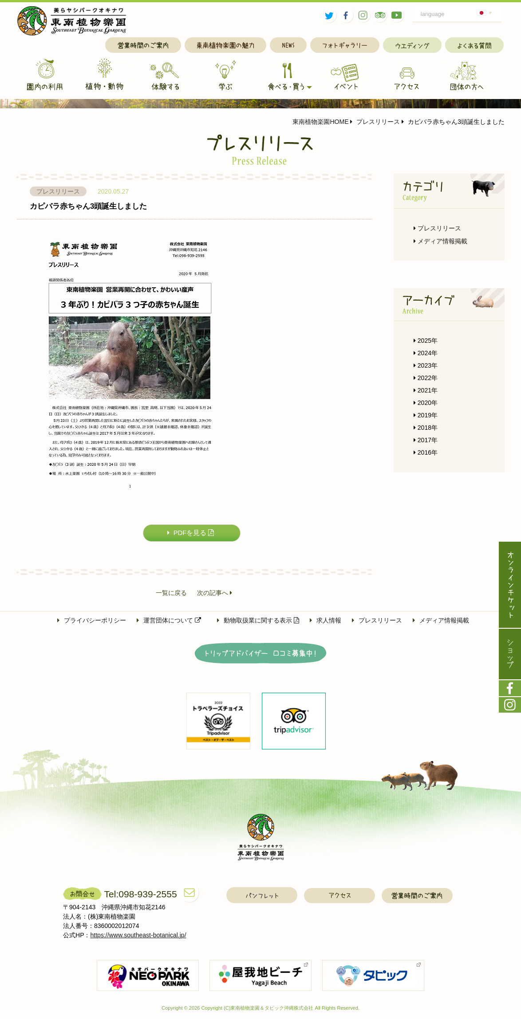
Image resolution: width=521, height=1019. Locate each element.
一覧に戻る (171, 593)
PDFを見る (190, 533)
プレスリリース (375, 121)
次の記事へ (214, 593)
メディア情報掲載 (440, 241)
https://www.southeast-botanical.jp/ (138, 935)
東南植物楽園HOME (320, 121)
